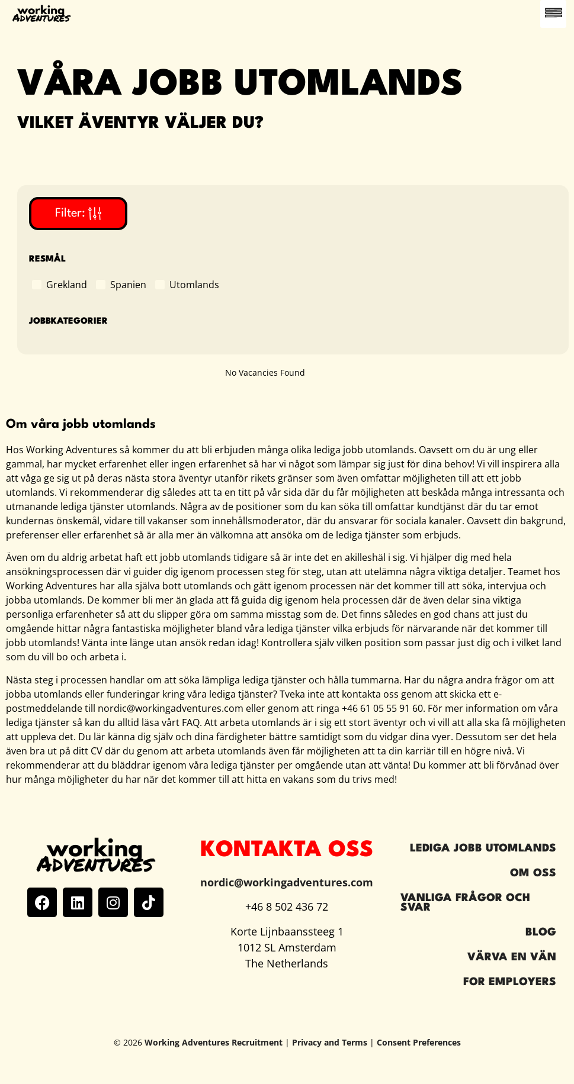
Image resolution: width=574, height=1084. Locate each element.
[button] (553, 14)
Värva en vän (511, 957)
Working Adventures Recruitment (214, 1042)
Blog (540, 932)
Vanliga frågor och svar (465, 903)
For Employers (509, 982)
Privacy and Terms (329, 1042)
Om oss (533, 873)
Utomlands (194, 284)
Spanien (128, 284)
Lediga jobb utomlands (483, 848)
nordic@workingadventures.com (286, 882)
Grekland (66, 284)
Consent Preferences (419, 1042)
